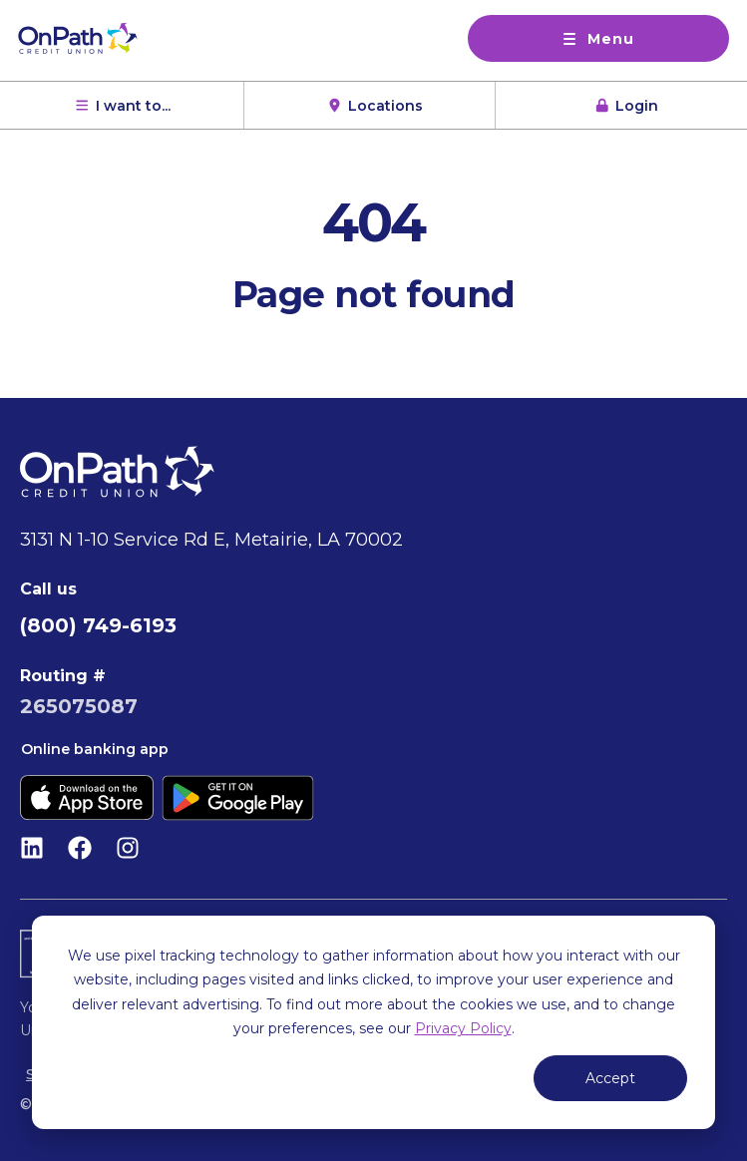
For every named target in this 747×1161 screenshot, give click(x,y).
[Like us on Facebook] (80, 848)
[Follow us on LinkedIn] (32, 848)
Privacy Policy (463, 1028)
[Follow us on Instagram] (128, 848)
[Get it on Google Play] (238, 798)
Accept (610, 1078)
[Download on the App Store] (87, 798)
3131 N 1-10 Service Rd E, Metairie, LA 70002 (211, 540)
